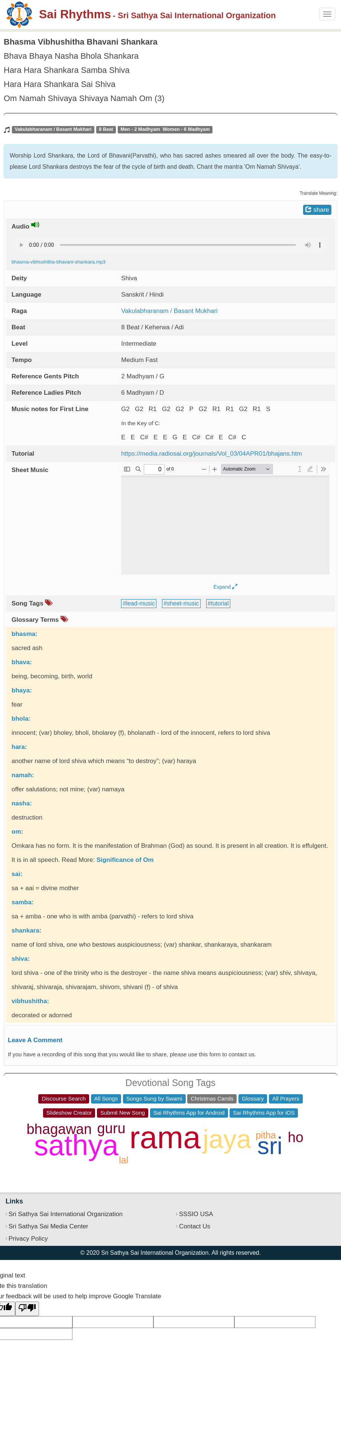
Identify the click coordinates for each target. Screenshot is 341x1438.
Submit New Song (122, 1112)
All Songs (106, 1098)
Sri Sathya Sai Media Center (48, 1226)
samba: (23, 902)
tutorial (220, 603)
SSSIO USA (196, 1214)
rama (165, 1137)
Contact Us (194, 1226)
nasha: (22, 803)
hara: (19, 746)
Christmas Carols (212, 1098)
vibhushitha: (30, 1001)
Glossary (253, 1098)
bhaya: (22, 690)
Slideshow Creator (69, 1112)
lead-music (140, 603)
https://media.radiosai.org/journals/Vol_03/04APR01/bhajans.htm (211, 453)
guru (111, 1128)
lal (123, 1160)
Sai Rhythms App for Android (189, 1112)
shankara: (26, 930)
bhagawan (58, 1129)
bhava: (22, 662)
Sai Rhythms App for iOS (264, 1112)
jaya (227, 1139)
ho (295, 1137)
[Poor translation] (27, 1309)
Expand (225, 587)
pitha (266, 1135)
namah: (23, 775)
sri (270, 1145)
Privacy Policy (28, 1238)
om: (17, 831)
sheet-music (183, 603)
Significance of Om (125, 859)
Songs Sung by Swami (154, 1098)
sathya (76, 1145)
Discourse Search (63, 1098)
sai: (17, 874)
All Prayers (285, 1098)
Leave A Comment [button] (35, 1040)
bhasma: (25, 633)
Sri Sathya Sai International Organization (66, 1214)
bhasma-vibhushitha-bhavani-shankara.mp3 (58, 262)
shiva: (21, 958)
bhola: (21, 718)
